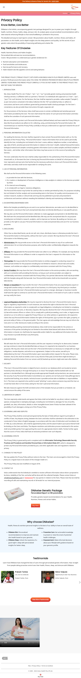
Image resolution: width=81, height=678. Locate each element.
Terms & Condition (47, 666)
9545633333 (29, 478)
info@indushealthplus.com (13, 478)
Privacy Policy (36, 666)
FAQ (29, 666)
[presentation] (1, 582)
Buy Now (35, 506)
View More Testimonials (40, 600)
